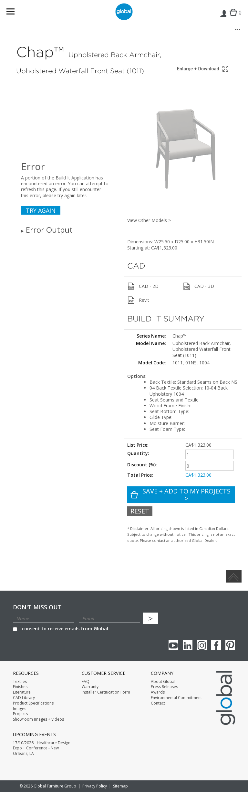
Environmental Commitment (176, 697)
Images (19, 708)
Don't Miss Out (37, 607)
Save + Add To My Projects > (180, 495)
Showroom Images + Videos (38, 719)
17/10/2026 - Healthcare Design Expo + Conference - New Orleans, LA (41, 748)
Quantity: (138, 453)
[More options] (237, 29)
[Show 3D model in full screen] (203, 69)
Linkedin (187, 645)
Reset (139, 511)
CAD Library (24, 697)
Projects (20, 713)
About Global (163, 681)
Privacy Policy (94, 786)
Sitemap (120, 786)
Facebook (216, 645)
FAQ (85, 681)
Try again (41, 210)
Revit (138, 300)
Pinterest (230, 645)
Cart (234, 18)
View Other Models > (149, 220)
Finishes (20, 686)
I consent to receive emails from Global (60, 628)
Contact (158, 703)
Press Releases (164, 686)
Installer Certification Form (106, 692)
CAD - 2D (143, 286)
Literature (22, 692)
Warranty (90, 686)
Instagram (202, 645)
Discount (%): (142, 465)
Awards (158, 692)
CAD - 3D (198, 286)
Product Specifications (33, 703)
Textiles (20, 681)
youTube (173, 645)
